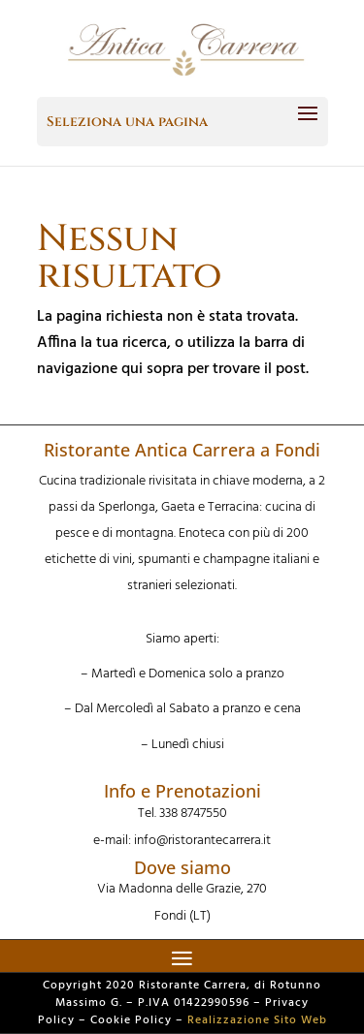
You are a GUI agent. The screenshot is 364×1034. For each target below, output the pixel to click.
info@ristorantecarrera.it (202, 841)
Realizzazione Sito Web (257, 1020)
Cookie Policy (131, 1020)
